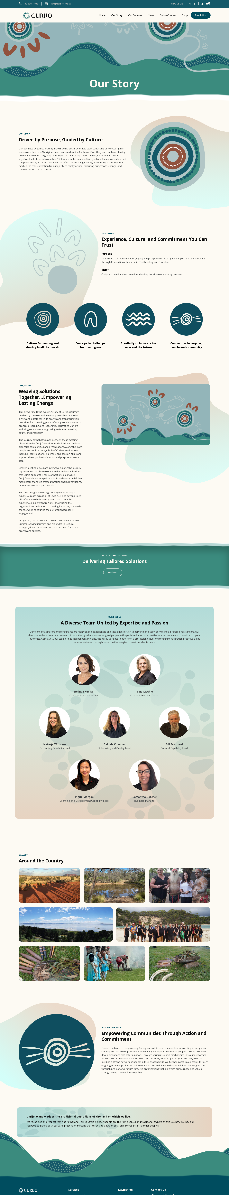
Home (102, 15)
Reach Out (200, 15)
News (151, 15)
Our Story (116, 15)
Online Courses (168, 15)
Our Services (135, 15)
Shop (185, 15)
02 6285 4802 (28, 4)
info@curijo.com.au (57, 4)
